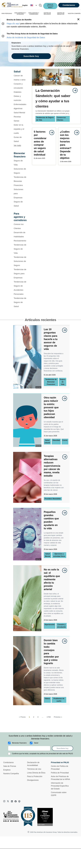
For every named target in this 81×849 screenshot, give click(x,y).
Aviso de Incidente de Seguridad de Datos (26, 37)
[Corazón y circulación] (20, 86)
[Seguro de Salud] (20, 204)
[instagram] (4, 801)
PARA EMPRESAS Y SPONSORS (20, 13)
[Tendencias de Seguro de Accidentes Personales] (20, 288)
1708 (49, 717)
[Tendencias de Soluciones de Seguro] (20, 261)
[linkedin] (12, 801)
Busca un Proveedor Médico (50, 6)
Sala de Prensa (9, 766)
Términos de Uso (34, 769)
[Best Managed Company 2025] (11, 817)
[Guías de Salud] (20, 139)
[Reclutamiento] (20, 241)
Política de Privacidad (60, 773)
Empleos (6, 770)
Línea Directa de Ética (36, 773)
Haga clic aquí (13, 23)
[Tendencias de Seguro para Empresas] (20, 273)
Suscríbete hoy (62, 748)
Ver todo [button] (17, 145)
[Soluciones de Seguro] (20, 171)
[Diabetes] (20, 92)
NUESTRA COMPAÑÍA (74, 13)
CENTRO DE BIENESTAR (60, 13)
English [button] (25, 5)
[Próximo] (58, 717)
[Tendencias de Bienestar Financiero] (20, 181)
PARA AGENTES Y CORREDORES (34, 13)
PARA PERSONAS (7, 13)
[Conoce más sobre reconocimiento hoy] (45, 817)
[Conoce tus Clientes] (20, 226)
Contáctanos (69, 5)
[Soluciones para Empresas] (20, 193)
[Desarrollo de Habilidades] (20, 234)
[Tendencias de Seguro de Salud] (20, 302)
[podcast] (19, 801)
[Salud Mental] (20, 113)
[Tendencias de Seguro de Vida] (20, 249)
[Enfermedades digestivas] (20, 106)
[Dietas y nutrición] (20, 98)
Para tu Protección (34, 776)
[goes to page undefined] (74, 90)
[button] (33, 5)
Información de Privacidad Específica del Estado (60, 786)
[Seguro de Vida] (20, 163)
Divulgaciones (33, 780)
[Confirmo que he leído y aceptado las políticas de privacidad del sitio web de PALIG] (9, 753)
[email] (29, 748)
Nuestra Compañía (11, 774)
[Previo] (22, 717)
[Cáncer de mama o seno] (20, 78)
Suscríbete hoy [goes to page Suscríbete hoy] (31, 56)
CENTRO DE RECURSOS (47, 13)
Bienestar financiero (19, 743)
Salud (36, 743)
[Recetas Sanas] (20, 119)
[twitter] (8, 801)
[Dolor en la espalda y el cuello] (20, 129)
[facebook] (15, 801)
